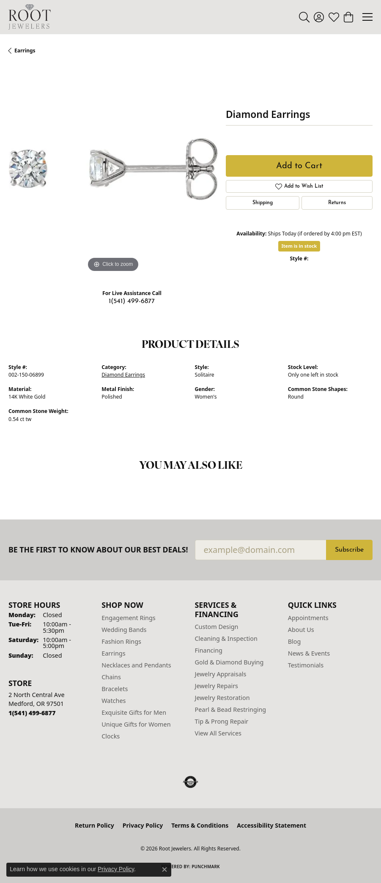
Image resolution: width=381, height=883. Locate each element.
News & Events (309, 653)
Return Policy (94, 825)
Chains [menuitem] (111, 677)
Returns (337, 202)
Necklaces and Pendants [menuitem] (136, 665)
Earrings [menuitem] (113, 653)
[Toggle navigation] (367, 17)
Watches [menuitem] (113, 701)
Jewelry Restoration (222, 698)
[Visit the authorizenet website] (190, 782)
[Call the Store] (31, 713)
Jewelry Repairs (216, 686)
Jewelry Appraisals (221, 674)
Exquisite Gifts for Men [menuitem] (133, 712)
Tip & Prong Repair (222, 721)
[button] (304, 16)
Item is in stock (299, 246)
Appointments (308, 618)
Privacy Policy (143, 825)
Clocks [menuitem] (110, 736)
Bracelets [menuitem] (114, 689)
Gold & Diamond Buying (229, 662)
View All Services (218, 733)
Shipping (262, 202)
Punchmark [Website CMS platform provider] (206, 866)
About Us (301, 630)
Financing (208, 650)
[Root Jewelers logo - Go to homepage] (29, 17)
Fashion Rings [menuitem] (121, 641)
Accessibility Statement (271, 825)
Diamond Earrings (123, 374)
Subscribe (349, 550)
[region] (112, 170)
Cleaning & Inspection (226, 638)
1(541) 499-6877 (132, 301)
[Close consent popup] (164, 869)
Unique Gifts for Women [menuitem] (135, 724)
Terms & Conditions (199, 825)
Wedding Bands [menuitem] (123, 630)
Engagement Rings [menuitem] (128, 618)
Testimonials (305, 665)
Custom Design (216, 627)
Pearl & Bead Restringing (230, 709)
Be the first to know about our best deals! (98, 549)
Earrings (25, 50)
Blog (294, 641)
